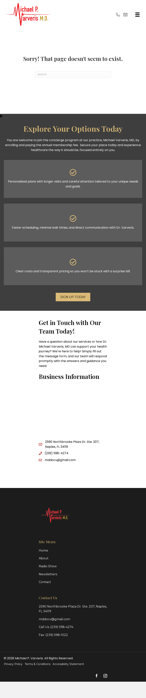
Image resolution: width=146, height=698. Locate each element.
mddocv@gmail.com (60, 460)
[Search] (73, 74)
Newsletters (48, 574)
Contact (45, 582)
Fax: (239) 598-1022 (53, 635)
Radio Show (48, 566)
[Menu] (137, 14)
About (43, 558)
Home (43, 550)
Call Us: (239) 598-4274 (56, 627)
